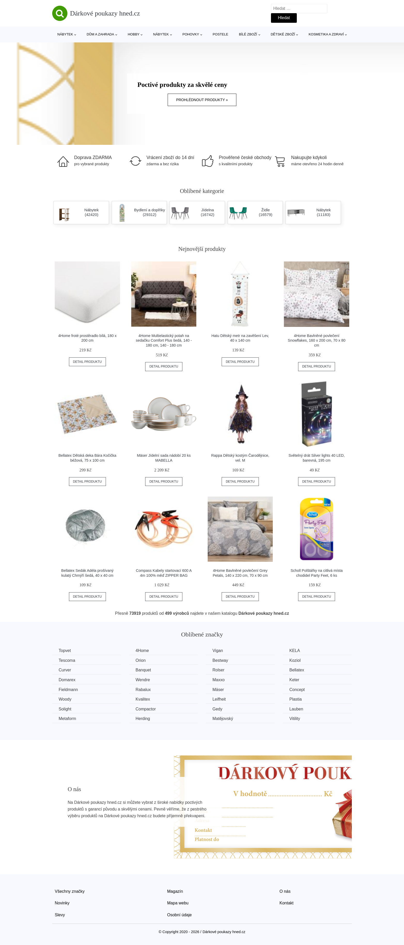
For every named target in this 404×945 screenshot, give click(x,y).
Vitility (294, 718)
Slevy (60, 915)
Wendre (143, 680)
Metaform (67, 718)
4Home (142, 650)
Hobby (133, 34)
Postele (220, 34)
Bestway (220, 660)
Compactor (146, 709)
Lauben (296, 709)
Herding (143, 718)
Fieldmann (68, 689)
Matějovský (222, 718)
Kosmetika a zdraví (326, 34)
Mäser (218, 689)
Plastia (295, 699)
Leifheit (219, 699)
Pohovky (190, 34)
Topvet (65, 650)
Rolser (218, 670)
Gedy (217, 709)
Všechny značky (70, 891)
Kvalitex (143, 699)
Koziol (295, 660)
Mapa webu (178, 903)
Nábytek (65, 34)
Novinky (62, 903)
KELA (294, 650)
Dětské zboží (283, 34)
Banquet (143, 670)
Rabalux (143, 689)
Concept (297, 689)
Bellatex (296, 670)
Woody (65, 699)
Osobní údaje (179, 915)
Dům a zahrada (100, 34)
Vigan (217, 650)
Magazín (175, 891)
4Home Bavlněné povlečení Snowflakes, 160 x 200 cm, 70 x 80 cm (316, 340)
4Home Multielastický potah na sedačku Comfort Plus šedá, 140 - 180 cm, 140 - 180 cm (164, 340)
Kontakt (286, 903)
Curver (65, 670)
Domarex (67, 680)
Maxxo (218, 680)
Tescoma (67, 660)
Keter (294, 680)
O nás (285, 891)
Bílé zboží (248, 34)
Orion (141, 660)
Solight (65, 709)
